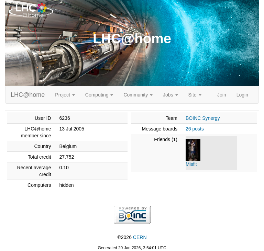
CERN (140, 237)
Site (194, 95)
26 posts (195, 129)
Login (242, 95)
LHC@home (28, 94)
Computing (99, 95)
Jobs (170, 95)
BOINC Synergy (203, 118)
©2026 (131, 237)
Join (221, 95)
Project (65, 95)
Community (138, 95)
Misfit (191, 164)
